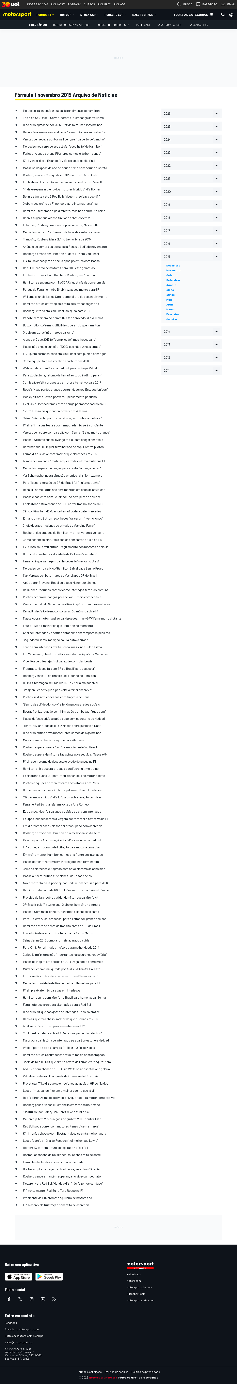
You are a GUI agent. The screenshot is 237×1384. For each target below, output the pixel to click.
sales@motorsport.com (19, 1342)
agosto (171, 285)
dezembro (173, 265)
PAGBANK (74, 4)
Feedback (11, 1322)
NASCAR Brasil (143, 14)
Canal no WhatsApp (169, 24)
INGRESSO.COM (37, 4)
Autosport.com (136, 1293)
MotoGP (65, 14)
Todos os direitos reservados (138, 1377)
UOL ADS (120, 4)
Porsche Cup (114, 14)
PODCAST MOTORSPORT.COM (113, 24)
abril (169, 304)
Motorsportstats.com (140, 1300)
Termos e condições (89, 1371)
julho (170, 289)
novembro (173, 270)
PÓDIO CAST (143, 24)
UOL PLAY (104, 4)
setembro (173, 280)
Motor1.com (134, 1280)
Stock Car (88, 14)
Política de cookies (116, 1371)
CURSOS (89, 4)
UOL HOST (58, 4)
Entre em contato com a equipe (24, 1335)
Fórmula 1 (43, 14)
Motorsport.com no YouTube (71, 24)
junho (170, 294)
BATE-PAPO (206, 4)
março (170, 309)
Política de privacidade (145, 1371)
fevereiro (172, 314)
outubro (171, 275)
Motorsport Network (103, 1377)
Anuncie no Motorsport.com (22, 1329)
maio (169, 299)
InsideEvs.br (134, 1274)
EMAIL (228, 4)
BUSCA (184, 4)
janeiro (171, 319)
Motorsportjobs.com (139, 1287)
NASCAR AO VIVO (198, 24)
